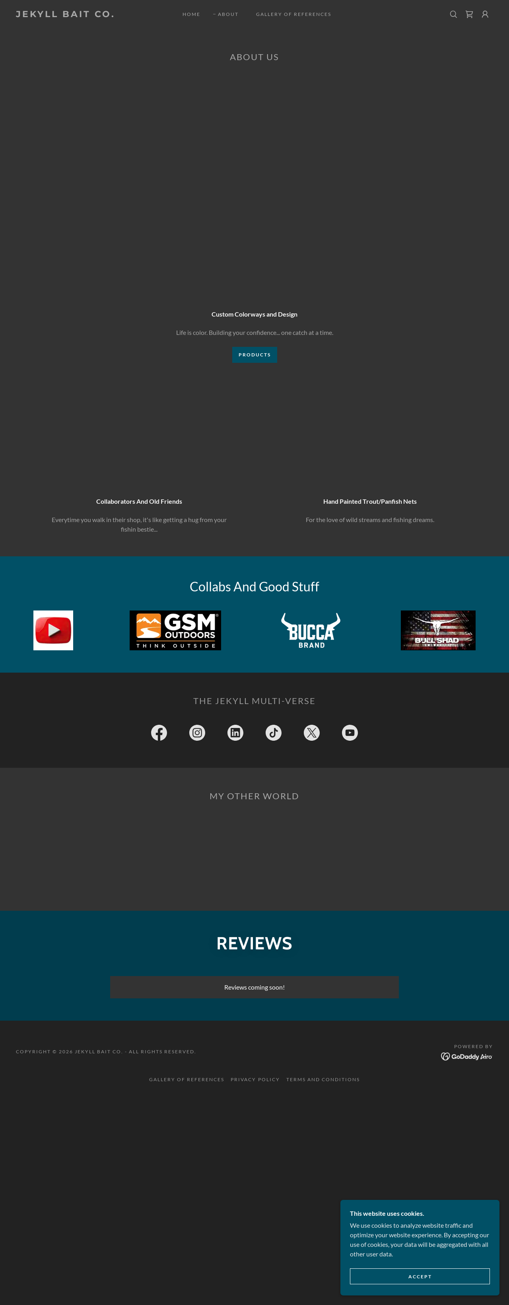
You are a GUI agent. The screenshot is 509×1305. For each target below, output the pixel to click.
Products (255, 355)
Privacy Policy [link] (255, 1079)
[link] (81, 14)
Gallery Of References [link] (293, 14)
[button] (485, 14)
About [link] (228, 14)
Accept (420, 1277)
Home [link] (191, 14)
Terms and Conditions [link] (323, 1079)
